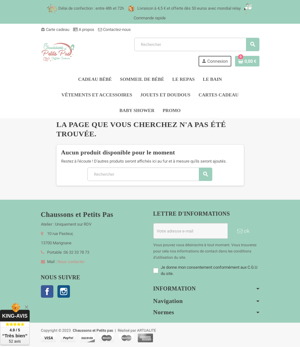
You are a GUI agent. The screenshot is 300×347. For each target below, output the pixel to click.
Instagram (63, 291)
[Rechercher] (196, 44)
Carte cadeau (55, 29)
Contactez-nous (114, 29)
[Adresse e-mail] (190, 231)
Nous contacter (71, 261)
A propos (83, 29)
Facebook (47, 291)
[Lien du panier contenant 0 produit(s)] (247, 61)
